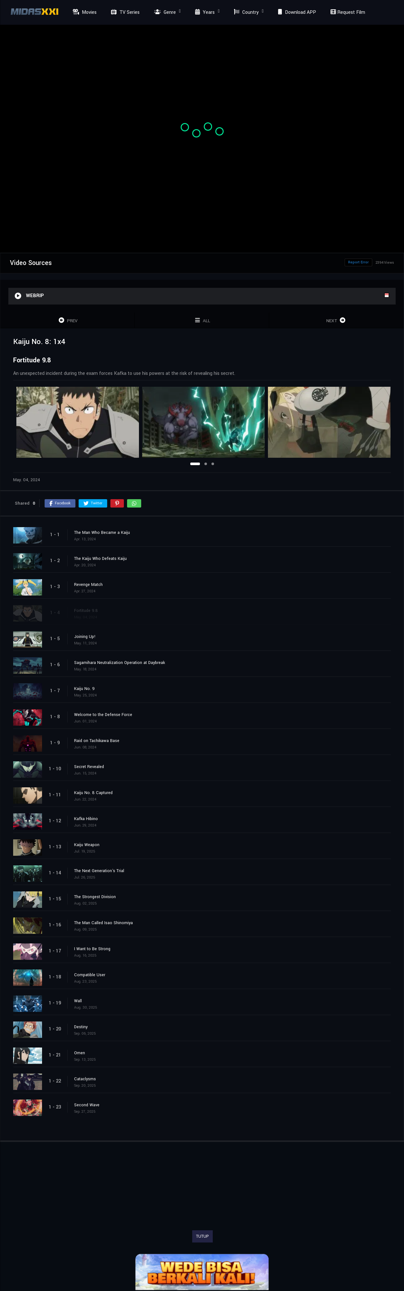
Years (204, 12)
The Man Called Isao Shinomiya (103, 923)
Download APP (296, 12)
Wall (78, 1001)
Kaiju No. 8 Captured (93, 793)
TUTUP (202, 1236)
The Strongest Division (95, 897)
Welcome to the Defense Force (103, 715)
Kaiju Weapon (86, 845)
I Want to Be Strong (92, 949)
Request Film (347, 12)
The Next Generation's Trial (99, 871)
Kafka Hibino (86, 819)
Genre (164, 12)
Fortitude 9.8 (86, 611)
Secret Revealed (89, 767)
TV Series (124, 12)
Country (245, 12)
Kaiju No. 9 (84, 689)
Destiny (81, 1027)
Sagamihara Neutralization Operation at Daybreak (119, 663)
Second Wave (86, 1105)
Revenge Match (88, 585)
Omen (79, 1053)
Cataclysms (85, 1079)
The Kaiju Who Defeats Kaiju (100, 558)
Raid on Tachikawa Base (96, 741)
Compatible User (89, 975)
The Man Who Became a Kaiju (102, 532)
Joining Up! (85, 637)
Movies (84, 12)
